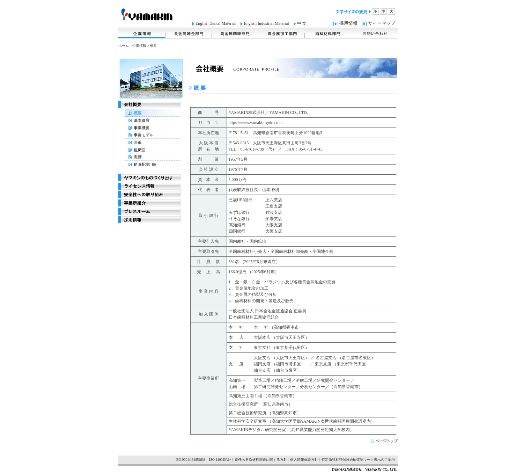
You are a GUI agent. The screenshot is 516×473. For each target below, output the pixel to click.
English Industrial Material (266, 23)
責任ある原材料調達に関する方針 (261, 459)
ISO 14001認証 (220, 459)
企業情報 (139, 46)
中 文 (302, 23)
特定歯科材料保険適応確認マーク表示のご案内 (358, 459)
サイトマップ (381, 23)
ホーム (123, 46)
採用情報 (348, 23)
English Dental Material (216, 23)
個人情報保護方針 (304, 459)
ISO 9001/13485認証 (191, 459)
